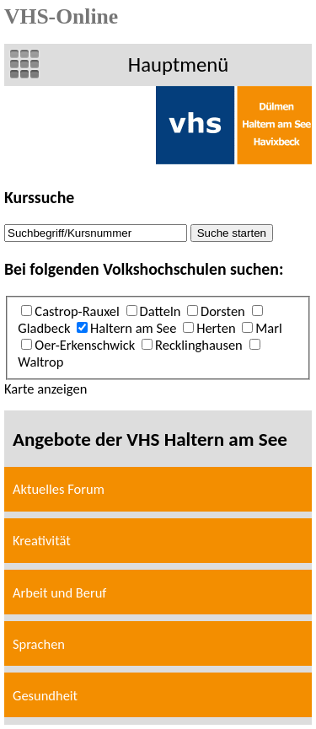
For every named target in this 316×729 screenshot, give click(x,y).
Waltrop (40, 361)
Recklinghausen (199, 344)
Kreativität (42, 540)
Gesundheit (45, 695)
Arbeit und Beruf (59, 592)
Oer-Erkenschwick (85, 344)
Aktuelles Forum (58, 488)
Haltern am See (133, 327)
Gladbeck (44, 327)
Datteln (160, 311)
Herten (215, 327)
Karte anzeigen (45, 388)
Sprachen (39, 643)
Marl (268, 327)
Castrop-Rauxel (77, 311)
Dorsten (223, 311)
